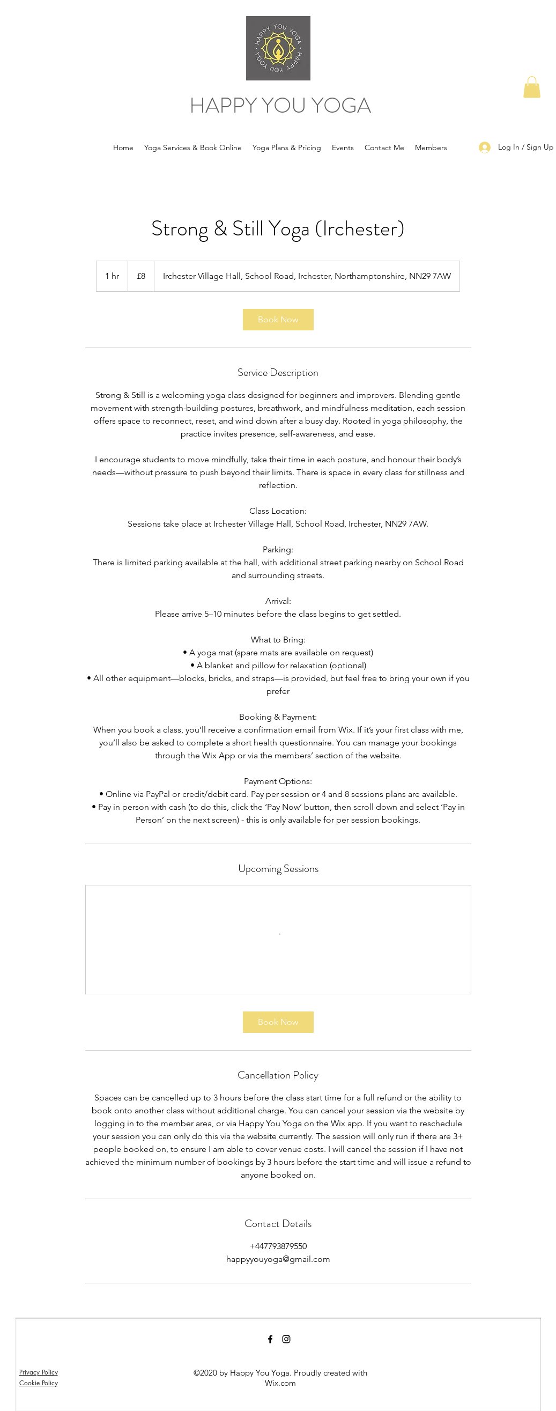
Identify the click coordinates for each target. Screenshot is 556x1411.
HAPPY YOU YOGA (280, 105)
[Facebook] (270, 1339)
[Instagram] (286, 1339)
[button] (532, 87)
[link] (278, 319)
